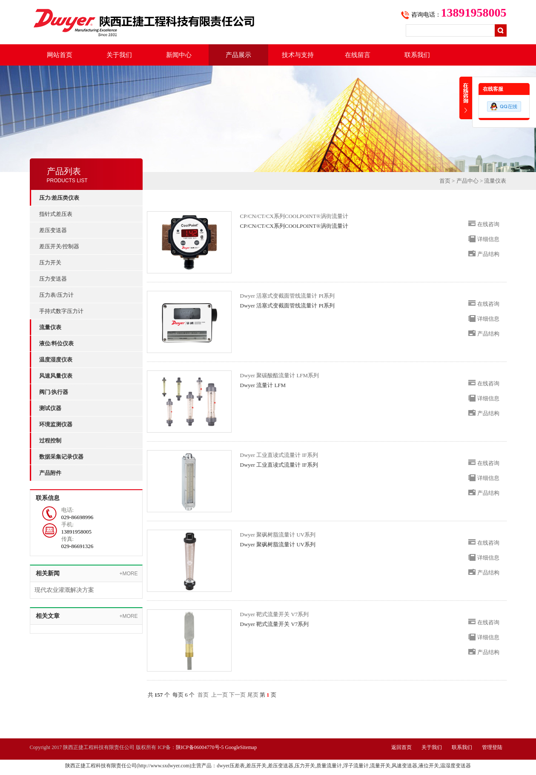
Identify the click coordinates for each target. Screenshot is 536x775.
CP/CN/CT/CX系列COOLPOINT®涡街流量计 (294, 216)
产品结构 (488, 254)
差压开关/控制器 (59, 246)
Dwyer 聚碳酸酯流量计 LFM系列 (279, 375)
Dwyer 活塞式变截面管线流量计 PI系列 (287, 296)
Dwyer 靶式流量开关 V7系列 (274, 614)
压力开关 (50, 262)
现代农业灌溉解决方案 (64, 590)
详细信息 (488, 239)
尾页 (252, 695)
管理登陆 (492, 747)
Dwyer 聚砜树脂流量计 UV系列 (278, 534)
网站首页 (59, 55)
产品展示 (238, 55)
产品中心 (467, 181)
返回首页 (401, 747)
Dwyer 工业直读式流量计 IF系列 (279, 455)
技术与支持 (298, 55)
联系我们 (417, 55)
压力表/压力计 (56, 295)
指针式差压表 (55, 214)
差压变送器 (53, 230)
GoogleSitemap (241, 747)
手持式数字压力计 (61, 311)
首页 (444, 181)
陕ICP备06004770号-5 (200, 747)
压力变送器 (53, 279)
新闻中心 (179, 55)
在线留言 (357, 55)
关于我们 (119, 55)
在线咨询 (488, 224)
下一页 (237, 695)
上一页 (219, 695)
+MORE (128, 574)
